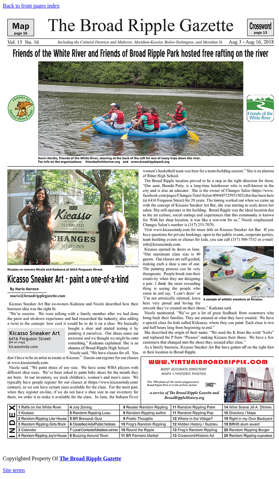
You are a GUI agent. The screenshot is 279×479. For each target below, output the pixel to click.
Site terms (14, 470)
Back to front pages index (31, 6)
